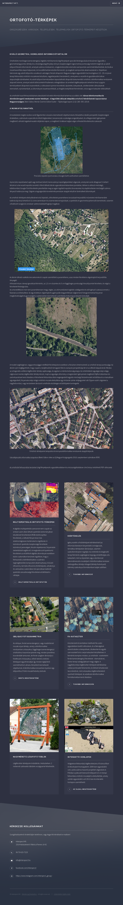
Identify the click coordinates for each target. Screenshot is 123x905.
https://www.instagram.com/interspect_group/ (34, 876)
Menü (114, 3)
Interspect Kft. (10, 3)
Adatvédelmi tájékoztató (62, 894)
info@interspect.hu (23, 860)
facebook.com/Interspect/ (26, 868)
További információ (83, 574)
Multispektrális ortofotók (32, 582)
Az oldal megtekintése (84, 789)
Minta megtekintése (28, 678)
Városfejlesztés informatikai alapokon (24, 457)
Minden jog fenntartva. (29, 894)
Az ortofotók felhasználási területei (23, 467)
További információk (83, 684)
